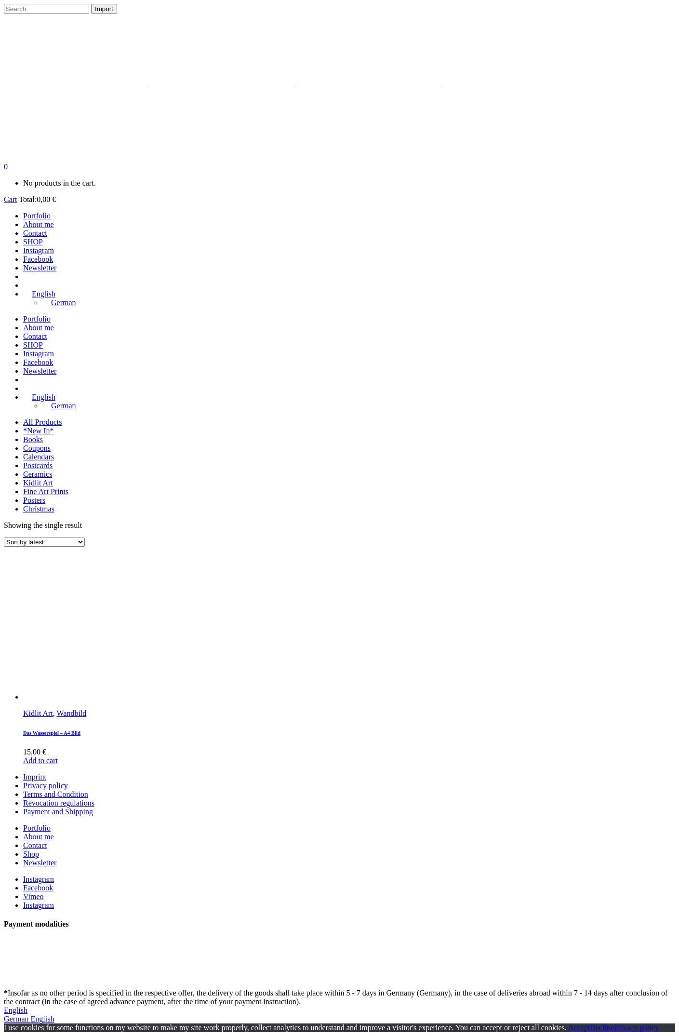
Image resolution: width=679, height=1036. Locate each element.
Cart (10, 199)
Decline (602, 1027)
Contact (35, 845)
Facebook (38, 888)
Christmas (38, 509)
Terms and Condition (55, 794)
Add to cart (40, 760)
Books (33, 439)
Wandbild (72, 713)
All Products (42, 422)
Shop (31, 854)
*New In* (38, 431)
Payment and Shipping (58, 811)
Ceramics (37, 474)
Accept (579, 1027)
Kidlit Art (38, 483)
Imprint (34, 777)
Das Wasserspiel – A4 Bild (51, 733)
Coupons (37, 448)
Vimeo (33, 896)
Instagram (38, 879)
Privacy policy (45, 785)
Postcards (38, 465)
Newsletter (39, 863)
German (17, 1019)
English (15, 1010)
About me (38, 837)
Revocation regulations (58, 803)
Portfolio (37, 828)
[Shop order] (44, 542)
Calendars (38, 457)
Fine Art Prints (45, 491)
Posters (34, 500)
